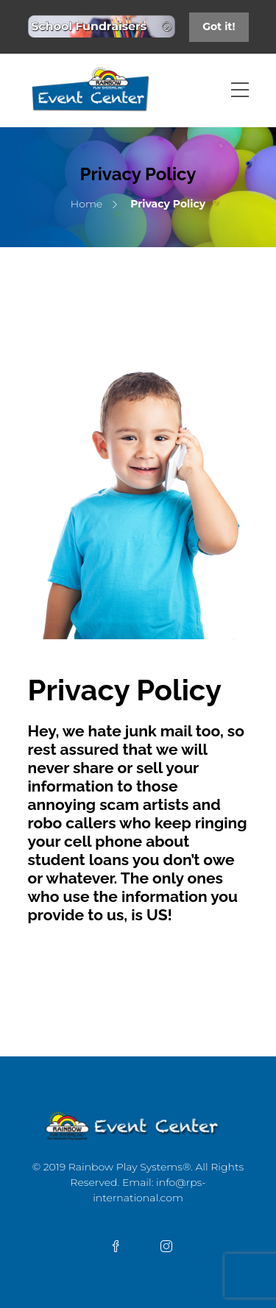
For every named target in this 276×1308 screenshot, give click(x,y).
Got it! (218, 26)
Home (86, 203)
